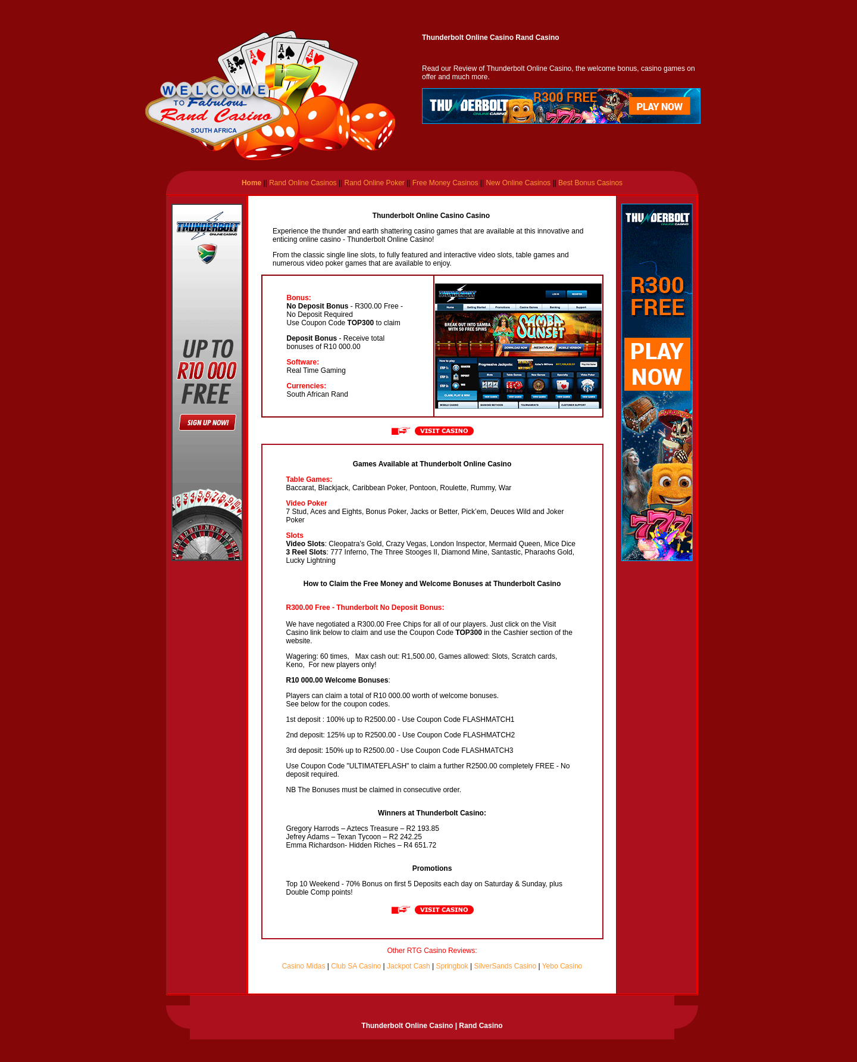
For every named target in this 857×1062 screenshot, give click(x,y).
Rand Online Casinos (302, 183)
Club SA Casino (356, 966)
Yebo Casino (562, 966)
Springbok (452, 966)
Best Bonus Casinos (590, 183)
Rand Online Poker (374, 183)
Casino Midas (304, 966)
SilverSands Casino (505, 966)
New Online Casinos (519, 183)
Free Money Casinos (445, 183)
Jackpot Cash (408, 966)
